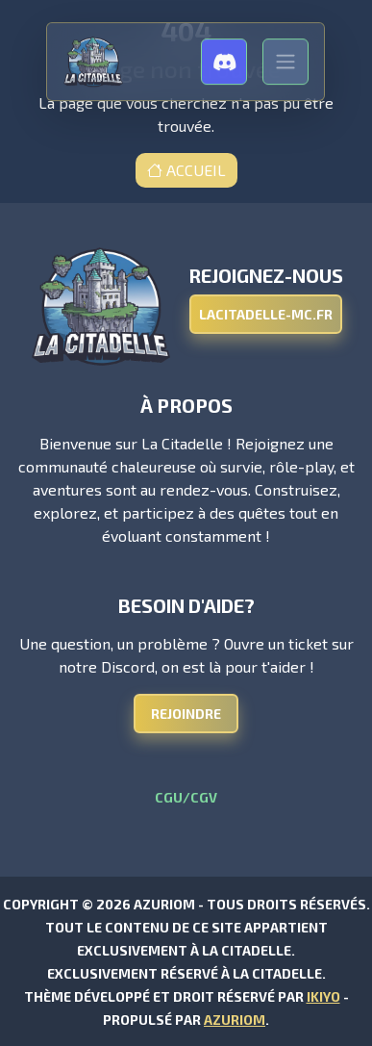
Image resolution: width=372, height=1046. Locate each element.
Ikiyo (323, 996)
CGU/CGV (186, 797)
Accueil (186, 170)
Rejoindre (186, 713)
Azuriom (234, 1019)
